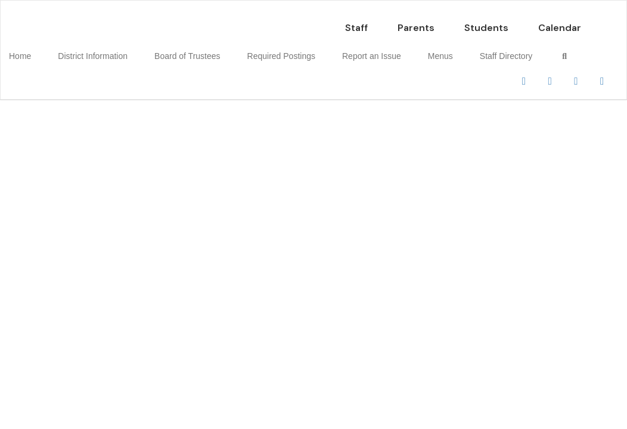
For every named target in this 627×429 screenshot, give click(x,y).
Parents (416, 21)
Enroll (474, 118)
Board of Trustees (188, 50)
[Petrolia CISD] (313, 8)
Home (38, 50)
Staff (356, 21)
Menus (414, 50)
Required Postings (273, 50)
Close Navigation (59, 84)
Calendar (559, 21)
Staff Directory (471, 50)
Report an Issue (354, 50)
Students (486, 21)
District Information (102, 50)
